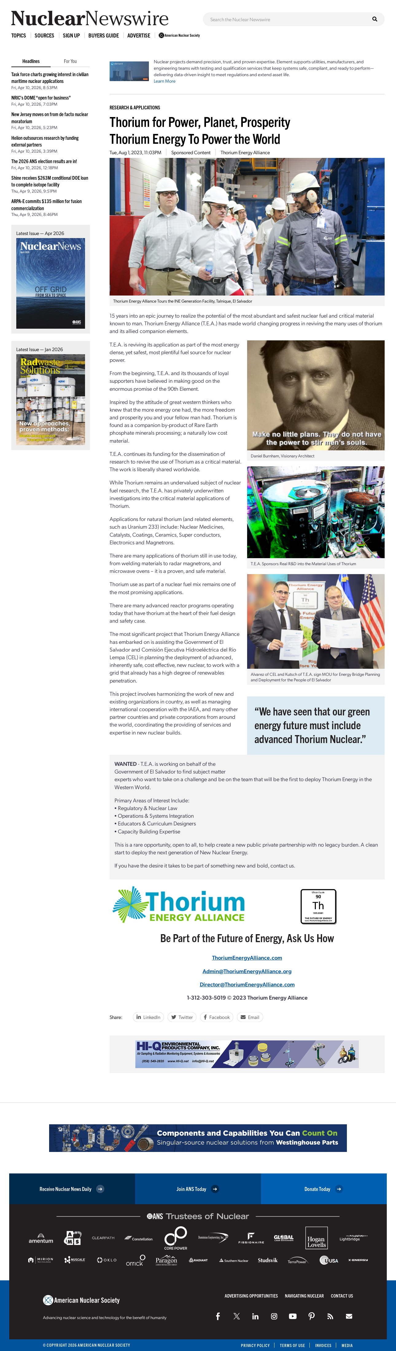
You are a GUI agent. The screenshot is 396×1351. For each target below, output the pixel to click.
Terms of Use (292, 1345)
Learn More (165, 81)
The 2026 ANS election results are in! (44, 161)
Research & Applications (135, 107)
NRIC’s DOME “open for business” (41, 97)
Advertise (138, 35)
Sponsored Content (191, 152)
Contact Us (342, 1295)
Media (347, 1345)
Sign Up (71, 35)
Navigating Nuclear (304, 1295)
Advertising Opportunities (251, 1295)
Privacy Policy (254, 1345)
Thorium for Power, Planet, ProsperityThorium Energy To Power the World (200, 130)
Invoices (323, 1345)
